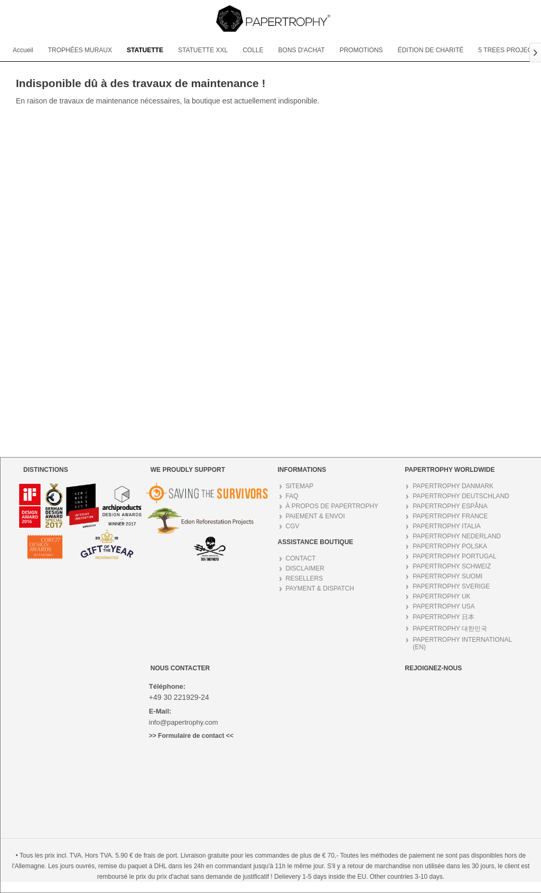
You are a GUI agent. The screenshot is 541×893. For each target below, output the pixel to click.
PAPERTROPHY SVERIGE (451, 586)
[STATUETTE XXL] (203, 50)
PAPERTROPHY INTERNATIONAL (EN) (462, 643)
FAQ (292, 496)
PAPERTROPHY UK (441, 596)
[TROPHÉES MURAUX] (80, 50)
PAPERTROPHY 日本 (443, 617)
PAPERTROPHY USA (443, 606)
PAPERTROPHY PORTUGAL (455, 556)
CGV (293, 526)
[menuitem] (23, 50)
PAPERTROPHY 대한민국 (450, 628)
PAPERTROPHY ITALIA (446, 526)
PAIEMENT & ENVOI (315, 516)
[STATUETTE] (145, 50)
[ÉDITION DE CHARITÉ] (430, 50)
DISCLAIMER (305, 568)
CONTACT (301, 558)
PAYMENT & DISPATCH (320, 588)
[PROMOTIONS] (361, 50)
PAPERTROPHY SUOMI (447, 576)
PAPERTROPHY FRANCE (450, 516)
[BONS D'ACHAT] (301, 50)
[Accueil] (23, 50)
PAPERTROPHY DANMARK (453, 486)
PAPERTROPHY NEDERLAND (457, 536)
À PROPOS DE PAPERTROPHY (332, 506)
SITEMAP (300, 486)
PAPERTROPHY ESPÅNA (450, 506)
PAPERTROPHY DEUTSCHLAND (461, 496)
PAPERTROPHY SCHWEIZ (452, 566)
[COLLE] (252, 50)
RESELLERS (304, 578)
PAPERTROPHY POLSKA (450, 546)
